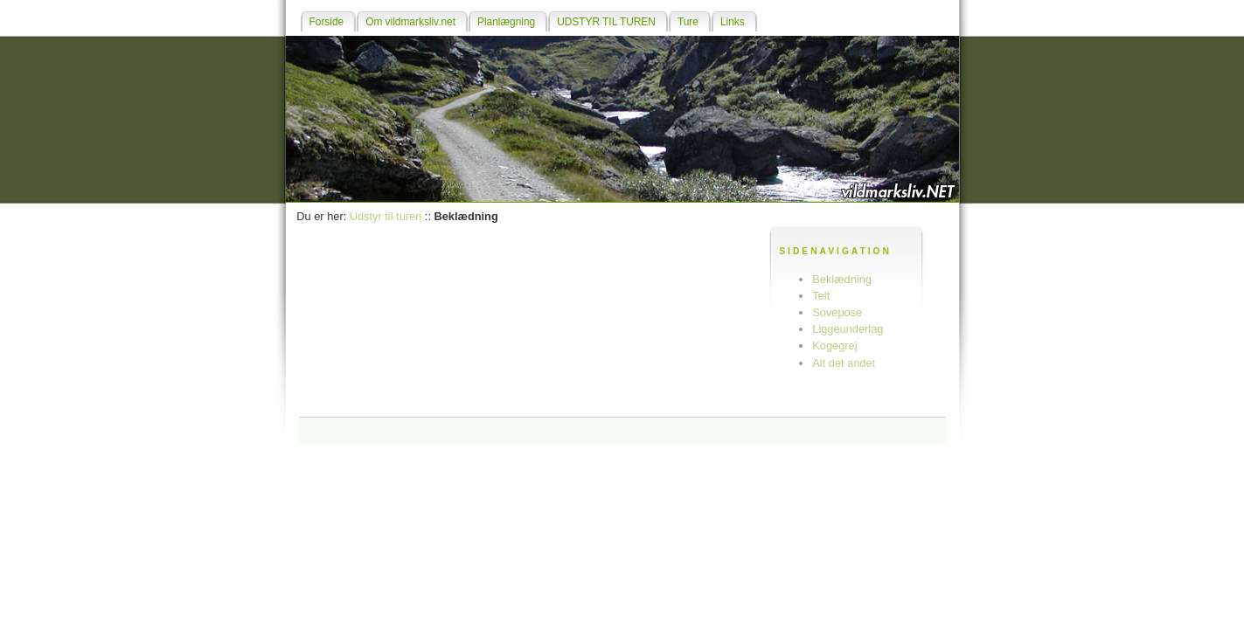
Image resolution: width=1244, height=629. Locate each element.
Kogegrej (834, 345)
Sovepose (837, 312)
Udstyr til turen (386, 216)
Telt (821, 295)
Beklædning (842, 279)
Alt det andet (843, 363)
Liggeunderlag (847, 328)
